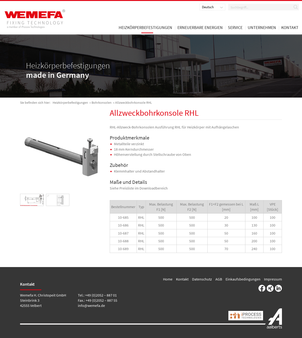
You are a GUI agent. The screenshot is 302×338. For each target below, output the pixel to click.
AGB (218, 279)
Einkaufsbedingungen (243, 279)
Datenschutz (202, 279)
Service (235, 27)
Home (167, 279)
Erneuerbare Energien (200, 27)
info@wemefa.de (91, 305)
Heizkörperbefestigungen (70, 102)
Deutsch (208, 7)
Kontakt (182, 279)
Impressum (273, 279)
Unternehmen (262, 27)
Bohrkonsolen (102, 102)
